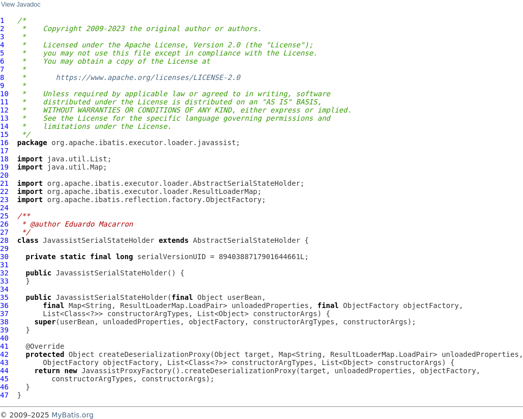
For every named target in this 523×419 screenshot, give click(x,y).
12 (4, 110)
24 (4, 208)
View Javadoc (20, 4)
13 (4, 118)
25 (4, 216)
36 (4, 305)
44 (4, 371)
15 (4, 134)
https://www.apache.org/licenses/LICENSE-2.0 (148, 77)
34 (4, 289)
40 (4, 338)
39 (4, 330)
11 (4, 102)
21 (4, 183)
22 (4, 191)
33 (4, 281)
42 (4, 354)
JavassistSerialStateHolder (98, 240)
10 (4, 94)
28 (4, 240)
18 (4, 159)
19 (4, 167)
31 (4, 265)
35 (4, 297)
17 (4, 151)
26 (4, 224)
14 (4, 126)
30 (4, 257)
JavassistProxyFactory (126, 371)
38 (4, 322)
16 (4, 142)
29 (4, 248)
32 (4, 273)
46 (4, 387)
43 (4, 362)
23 (4, 199)
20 (4, 175)
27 (4, 232)
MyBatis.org (72, 415)
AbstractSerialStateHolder (246, 240)
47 (4, 395)
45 (4, 379)
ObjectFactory (371, 305)
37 (4, 314)
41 (4, 346)
